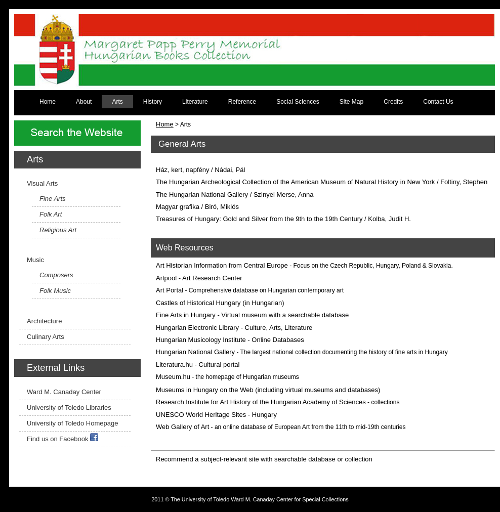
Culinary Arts (45, 336)
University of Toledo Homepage (72, 423)
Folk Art (50, 214)
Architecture (44, 321)
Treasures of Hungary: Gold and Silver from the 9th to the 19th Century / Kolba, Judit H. (283, 219)
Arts (117, 101)
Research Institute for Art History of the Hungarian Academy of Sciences (261, 402)
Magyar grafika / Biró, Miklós (197, 206)
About (84, 101)
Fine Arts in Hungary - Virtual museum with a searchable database (252, 315)
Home (47, 101)
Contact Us (438, 101)
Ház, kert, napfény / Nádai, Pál (200, 170)
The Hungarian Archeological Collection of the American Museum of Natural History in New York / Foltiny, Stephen (321, 182)
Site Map (351, 101)
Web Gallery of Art (182, 427)
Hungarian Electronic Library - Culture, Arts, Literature (234, 327)
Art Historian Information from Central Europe (222, 265)
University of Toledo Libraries (69, 407)
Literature (195, 101)
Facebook (73, 439)
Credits (393, 101)
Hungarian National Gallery (195, 352)
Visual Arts (42, 183)
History (152, 101)
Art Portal (169, 290)
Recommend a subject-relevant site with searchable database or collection (264, 459)
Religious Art (57, 230)
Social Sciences (297, 101)
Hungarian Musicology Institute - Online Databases (230, 340)
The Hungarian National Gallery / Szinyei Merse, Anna (234, 194)
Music (35, 260)
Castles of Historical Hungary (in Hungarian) (220, 303)
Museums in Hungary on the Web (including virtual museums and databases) (268, 390)
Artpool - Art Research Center (199, 278)
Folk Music (55, 290)
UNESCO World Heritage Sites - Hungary (216, 414)
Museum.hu (173, 376)
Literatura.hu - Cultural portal (197, 364)
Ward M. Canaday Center (64, 392)
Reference (242, 101)
